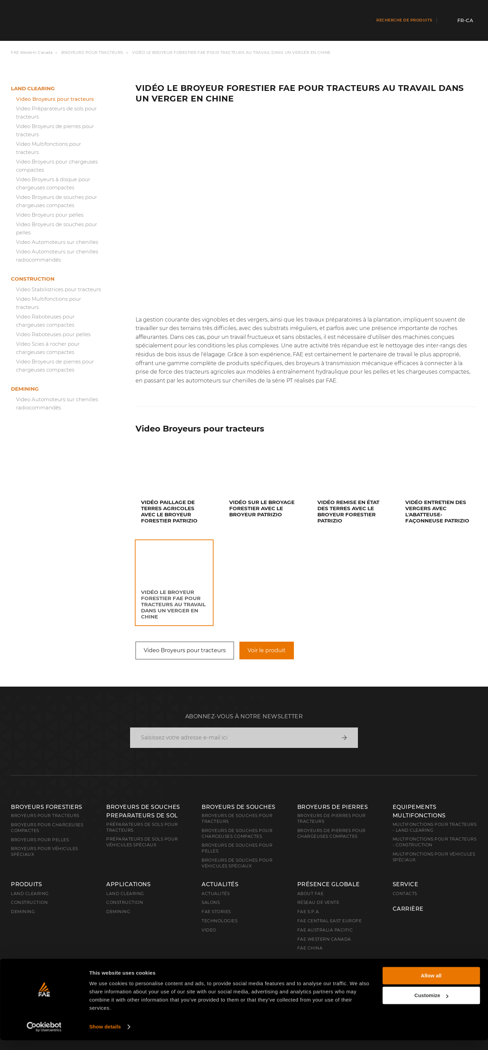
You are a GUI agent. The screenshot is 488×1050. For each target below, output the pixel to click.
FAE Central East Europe (329, 920)
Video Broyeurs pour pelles (49, 214)
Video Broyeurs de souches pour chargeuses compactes (56, 201)
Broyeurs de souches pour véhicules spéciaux (237, 863)
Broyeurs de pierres (332, 807)
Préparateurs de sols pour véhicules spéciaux (142, 841)
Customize (431, 1005)
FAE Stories (216, 911)
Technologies (219, 920)
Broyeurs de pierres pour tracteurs (331, 818)
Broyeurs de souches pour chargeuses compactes (237, 833)
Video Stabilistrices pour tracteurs (58, 289)
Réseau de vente (318, 902)
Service (406, 884)
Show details (105, 1036)
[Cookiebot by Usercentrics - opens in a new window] (44, 1037)
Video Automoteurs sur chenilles (57, 242)
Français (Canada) (46, 966)
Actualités (220, 884)
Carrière (408, 909)
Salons (211, 902)
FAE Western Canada (31, 52)
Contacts (405, 893)
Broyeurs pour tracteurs (92, 52)
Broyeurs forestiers (46, 807)
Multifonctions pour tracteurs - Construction (435, 841)
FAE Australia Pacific (325, 930)
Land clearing (33, 88)
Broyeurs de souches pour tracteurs (237, 818)
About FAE (310, 893)
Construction (32, 279)
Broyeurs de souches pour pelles (237, 848)
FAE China (310, 948)
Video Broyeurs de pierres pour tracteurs (55, 130)
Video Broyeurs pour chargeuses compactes (57, 165)
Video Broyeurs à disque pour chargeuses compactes (53, 183)
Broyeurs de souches (239, 807)
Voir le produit (267, 650)
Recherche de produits (404, 20)
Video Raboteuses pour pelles (53, 334)
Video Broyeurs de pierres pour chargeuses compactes (55, 365)
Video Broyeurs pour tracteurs (55, 99)
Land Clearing (125, 893)
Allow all (431, 985)
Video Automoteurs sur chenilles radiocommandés (57, 255)
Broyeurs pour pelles (40, 839)
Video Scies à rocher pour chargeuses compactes (48, 348)
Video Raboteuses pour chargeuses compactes (45, 320)
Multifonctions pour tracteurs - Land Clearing (435, 827)
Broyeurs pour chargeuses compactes (47, 827)
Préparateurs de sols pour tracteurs (142, 827)
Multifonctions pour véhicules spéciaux (434, 856)
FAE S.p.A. (308, 911)
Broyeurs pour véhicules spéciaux (44, 851)
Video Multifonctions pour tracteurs (48, 148)
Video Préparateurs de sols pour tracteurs (56, 112)
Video (209, 930)
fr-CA (465, 20)
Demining (25, 389)
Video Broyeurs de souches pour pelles (56, 228)
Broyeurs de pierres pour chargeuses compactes (331, 833)
